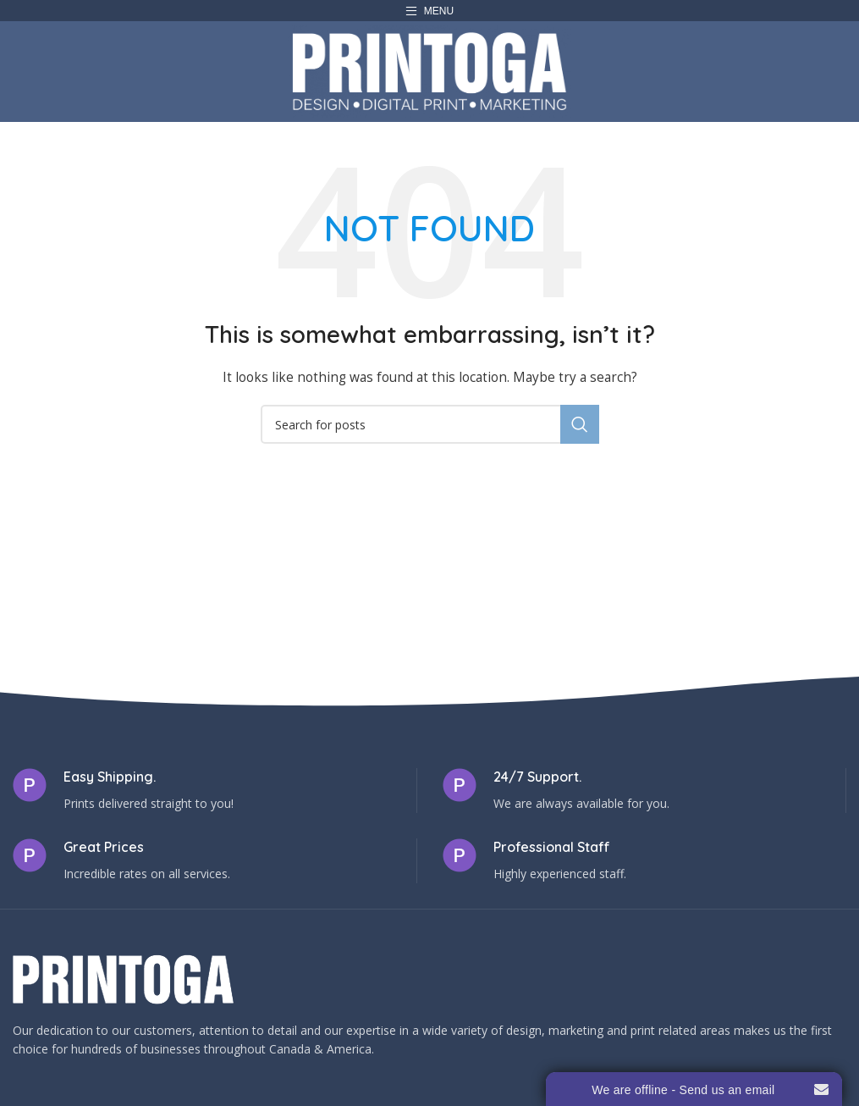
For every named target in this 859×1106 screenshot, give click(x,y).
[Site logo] (429, 70)
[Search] (430, 424)
